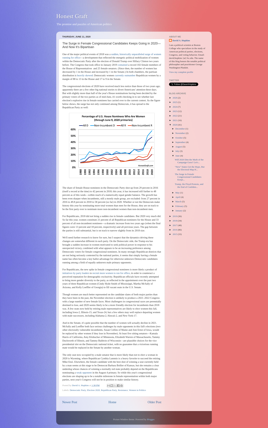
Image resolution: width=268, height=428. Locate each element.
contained (123, 64)
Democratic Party (78, 390)
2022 (175, 115)
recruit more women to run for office (111, 273)
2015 (175, 234)
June (177, 155)
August (179, 146)
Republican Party (109, 390)
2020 (175, 124)
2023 (175, 111)
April (178, 197)
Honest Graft (72, 16)
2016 (175, 229)
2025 (175, 102)
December (180, 128)
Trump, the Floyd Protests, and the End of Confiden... (189, 185)
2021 (175, 120)
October (179, 137)
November (180, 133)
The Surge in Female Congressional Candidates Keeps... (188, 177)
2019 (175, 216)
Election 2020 (93, 390)
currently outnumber (125, 75)
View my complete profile (181, 72)
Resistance (123, 390)
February (179, 206)
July (177, 151)
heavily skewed (85, 75)
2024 (175, 107)
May (177, 192)
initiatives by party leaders (75, 273)
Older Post (154, 402)
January (179, 210)
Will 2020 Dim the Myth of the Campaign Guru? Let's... (189, 161)
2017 (175, 225)
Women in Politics (137, 390)
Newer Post (69, 402)
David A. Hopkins (181, 40)
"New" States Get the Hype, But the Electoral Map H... (190, 168)
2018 (175, 220)
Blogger (150, 419)
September (180, 142)
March (178, 201)
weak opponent (84, 372)
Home (112, 402)
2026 (175, 97)
